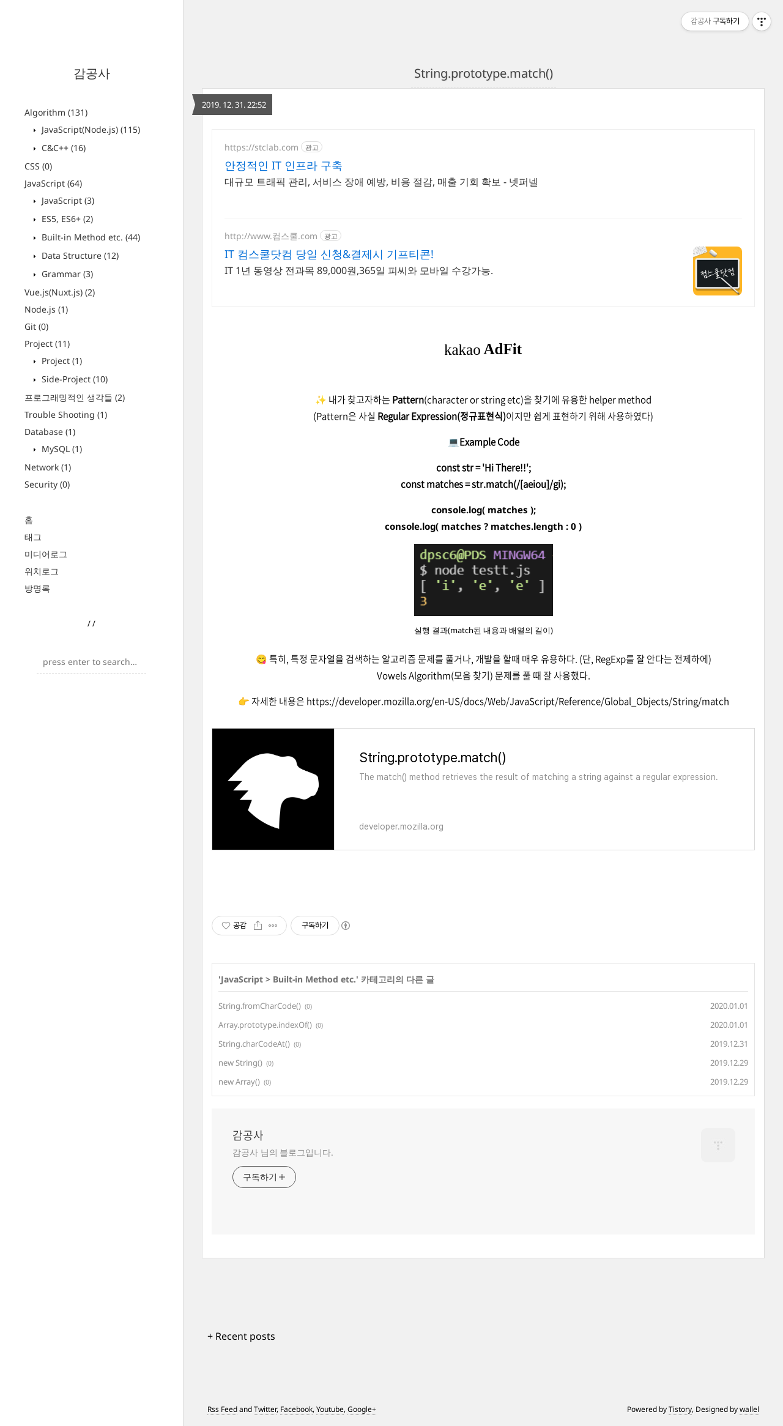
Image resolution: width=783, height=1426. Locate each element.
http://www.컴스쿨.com (271, 236)
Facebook (296, 1409)
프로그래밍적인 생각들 (74, 397)
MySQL (60, 449)
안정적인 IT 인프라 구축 (284, 165)
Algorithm (55, 112)
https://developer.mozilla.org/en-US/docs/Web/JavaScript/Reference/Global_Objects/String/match (517, 701)
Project (47, 343)
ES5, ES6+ (66, 219)
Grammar (66, 274)
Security (47, 484)
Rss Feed (222, 1409)
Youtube (330, 1409)
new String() (240, 1062)
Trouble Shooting (65, 414)
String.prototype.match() (483, 73)
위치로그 (41, 571)
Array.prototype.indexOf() (265, 1024)
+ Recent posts (241, 1336)
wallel (749, 1409)
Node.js (46, 309)
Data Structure (79, 255)
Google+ (361, 1409)
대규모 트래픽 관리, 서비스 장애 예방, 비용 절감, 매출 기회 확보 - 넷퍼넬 (381, 181)
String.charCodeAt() (254, 1043)
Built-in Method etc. (89, 237)
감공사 (91, 73)
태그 (33, 537)
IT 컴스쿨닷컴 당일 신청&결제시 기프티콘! (329, 254)
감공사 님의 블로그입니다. (282, 1152)
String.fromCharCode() (259, 1005)
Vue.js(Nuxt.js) (59, 292)
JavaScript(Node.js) (89, 129)
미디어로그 (45, 554)
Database (49, 431)
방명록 (37, 588)
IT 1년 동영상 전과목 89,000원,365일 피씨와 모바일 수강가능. (359, 270)
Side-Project (73, 379)
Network (47, 467)
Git (36, 326)
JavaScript (53, 183)
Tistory (680, 1409)
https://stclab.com (262, 147)
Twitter (265, 1409)
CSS (38, 166)
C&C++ (62, 148)
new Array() (239, 1081)
